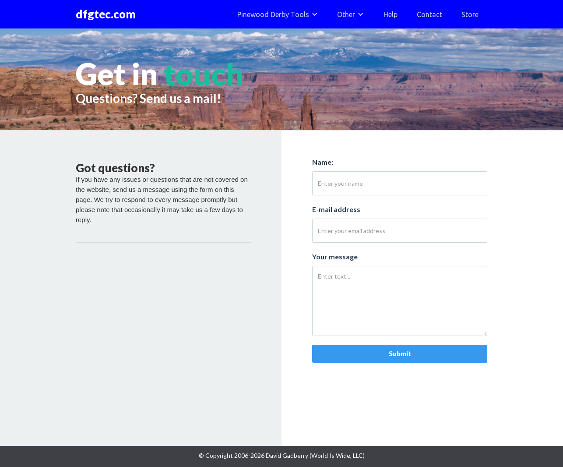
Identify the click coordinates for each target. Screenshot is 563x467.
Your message (335, 256)
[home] (110, 14)
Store (470, 14)
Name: (322, 162)
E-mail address (336, 209)
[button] (278, 14)
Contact (429, 14)
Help (391, 14)
